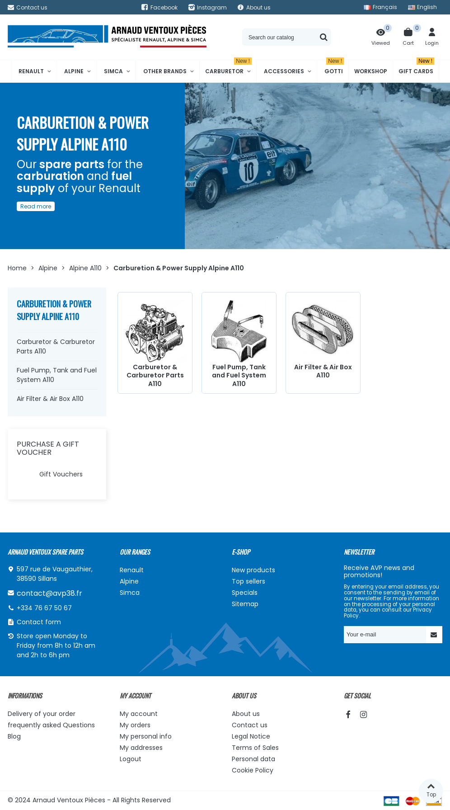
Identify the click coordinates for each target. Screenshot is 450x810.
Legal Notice (251, 736)
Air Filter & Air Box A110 (50, 398)
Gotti (334, 67)
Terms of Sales (255, 747)
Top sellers (248, 581)
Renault (31, 71)
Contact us (249, 725)
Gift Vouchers (61, 474)
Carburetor (228, 67)
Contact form (39, 621)
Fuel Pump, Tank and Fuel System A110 (57, 375)
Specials (245, 592)
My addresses (141, 747)
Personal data (253, 758)
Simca (113, 71)
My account (139, 713)
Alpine (74, 71)
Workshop (370, 71)
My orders (135, 725)
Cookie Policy (252, 770)
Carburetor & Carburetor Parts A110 (56, 346)
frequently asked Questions (51, 725)
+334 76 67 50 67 (44, 607)
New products (253, 570)
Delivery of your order (41, 713)
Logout (130, 758)
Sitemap (245, 603)
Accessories (284, 71)
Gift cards (416, 67)
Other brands (165, 71)
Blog (14, 736)
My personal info (146, 736)
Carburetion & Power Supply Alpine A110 (54, 309)
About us (246, 713)
